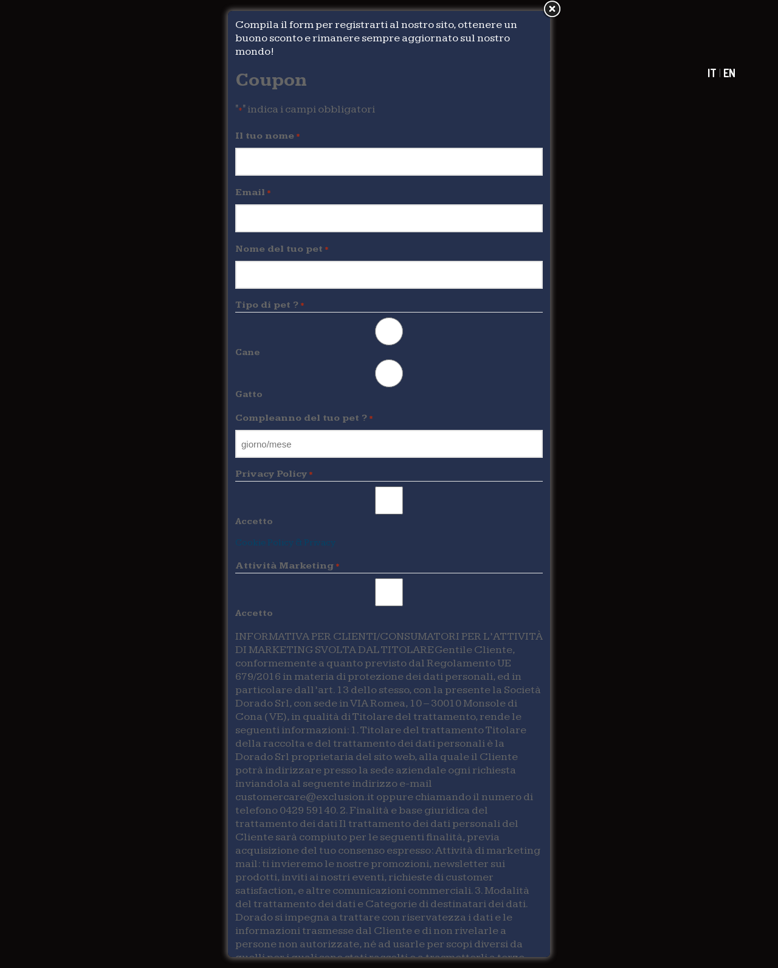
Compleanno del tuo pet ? (304, 418)
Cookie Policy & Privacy (285, 543)
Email (253, 192)
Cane (247, 352)
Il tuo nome (267, 136)
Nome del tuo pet (282, 249)
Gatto (249, 394)
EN (729, 73)
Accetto (254, 521)
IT (712, 73)
